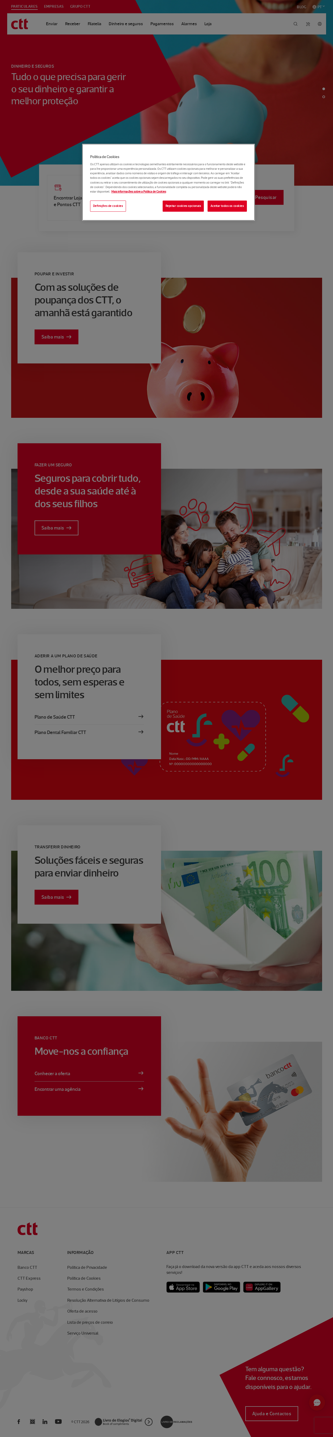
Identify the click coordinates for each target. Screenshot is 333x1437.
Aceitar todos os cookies (227, 206)
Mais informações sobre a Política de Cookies (138, 191)
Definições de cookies (108, 206)
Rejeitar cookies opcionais (183, 206)
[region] (168, 182)
